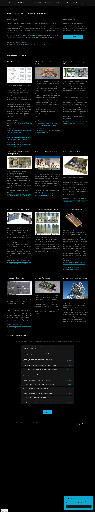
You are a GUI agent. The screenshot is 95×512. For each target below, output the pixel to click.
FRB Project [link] (70, 2)
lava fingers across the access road (33, 87)
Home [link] (5, 2)
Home (47, 461)
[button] (89, 3)
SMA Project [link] (21, 2)
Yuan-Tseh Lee (10, 81)
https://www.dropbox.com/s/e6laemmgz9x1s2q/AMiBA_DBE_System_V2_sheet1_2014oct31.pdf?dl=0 (19, 173)
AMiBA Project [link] (80, 2)
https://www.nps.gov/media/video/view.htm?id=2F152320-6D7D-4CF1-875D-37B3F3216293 (31, 94)
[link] (47, 3)
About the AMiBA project (73, 86)
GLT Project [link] (12, 2)
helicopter (50, 85)
